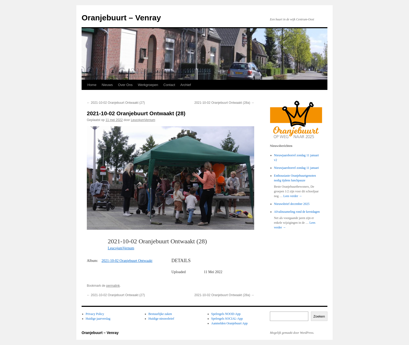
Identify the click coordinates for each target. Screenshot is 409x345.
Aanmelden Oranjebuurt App (229, 323)
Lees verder (292, 196)
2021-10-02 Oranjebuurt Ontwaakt (126, 261)
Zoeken (319, 316)
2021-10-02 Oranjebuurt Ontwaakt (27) (116, 103)
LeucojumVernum (143, 120)
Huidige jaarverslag (98, 318)
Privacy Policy (95, 314)
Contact (169, 85)
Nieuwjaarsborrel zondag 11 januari (296, 168)
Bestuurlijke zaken (160, 314)
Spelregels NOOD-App (226, 314)
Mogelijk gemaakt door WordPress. (292, 333)
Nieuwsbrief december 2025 (292, 204)
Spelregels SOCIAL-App (227, 318)
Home (91, 85)
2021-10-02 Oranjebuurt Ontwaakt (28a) (224, 103)
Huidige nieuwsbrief (161, 318)
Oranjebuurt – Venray (121, 17)
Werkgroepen (148, 85)
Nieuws (107, 85)
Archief (185, 85)
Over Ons (125, 85)
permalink (113, 286)
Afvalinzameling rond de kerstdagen (297, 212)
